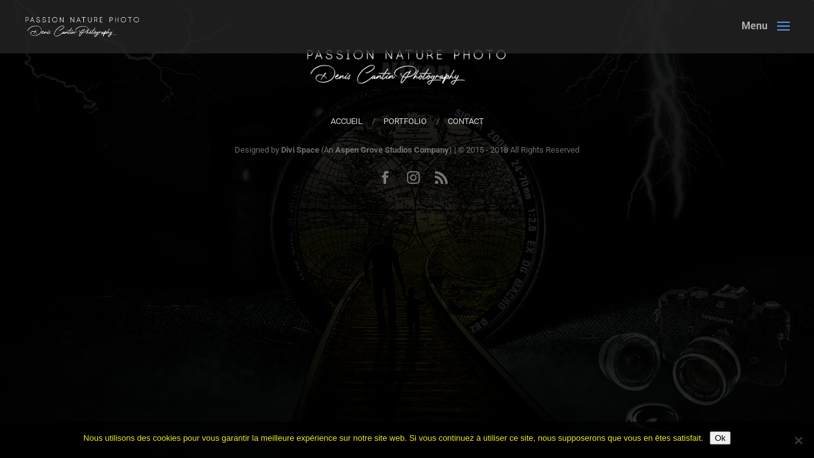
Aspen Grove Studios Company (392, 150)
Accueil (346, 121)
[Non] (798, 440)
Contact (466, 121)
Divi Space (300, 150)
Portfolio (405, 121)
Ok (720, 438)
